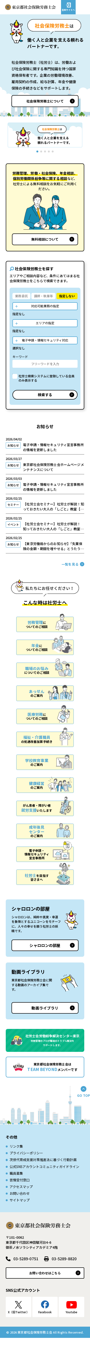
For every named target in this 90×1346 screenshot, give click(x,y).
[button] (8, 135)
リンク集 (16, 1154)
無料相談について (44, 239)
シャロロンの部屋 (44, 953)
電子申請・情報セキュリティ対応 (45, 340)
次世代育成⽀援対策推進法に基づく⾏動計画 (43, 1167)
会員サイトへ (68, 9)
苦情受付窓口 (20, 1188)
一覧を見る (70, 572)
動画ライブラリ (44, 1016)
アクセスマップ (21, 1194)
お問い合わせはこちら (45, 1281)
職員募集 (16, 1181)
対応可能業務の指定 (45, 306)
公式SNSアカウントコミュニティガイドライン (44, 1174)
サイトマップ (20, 1208)
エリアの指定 (45, 323)
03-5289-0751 (25, 1267)
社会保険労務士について (45, 101)
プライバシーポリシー (26, 1161)
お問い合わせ (20, 1201)
